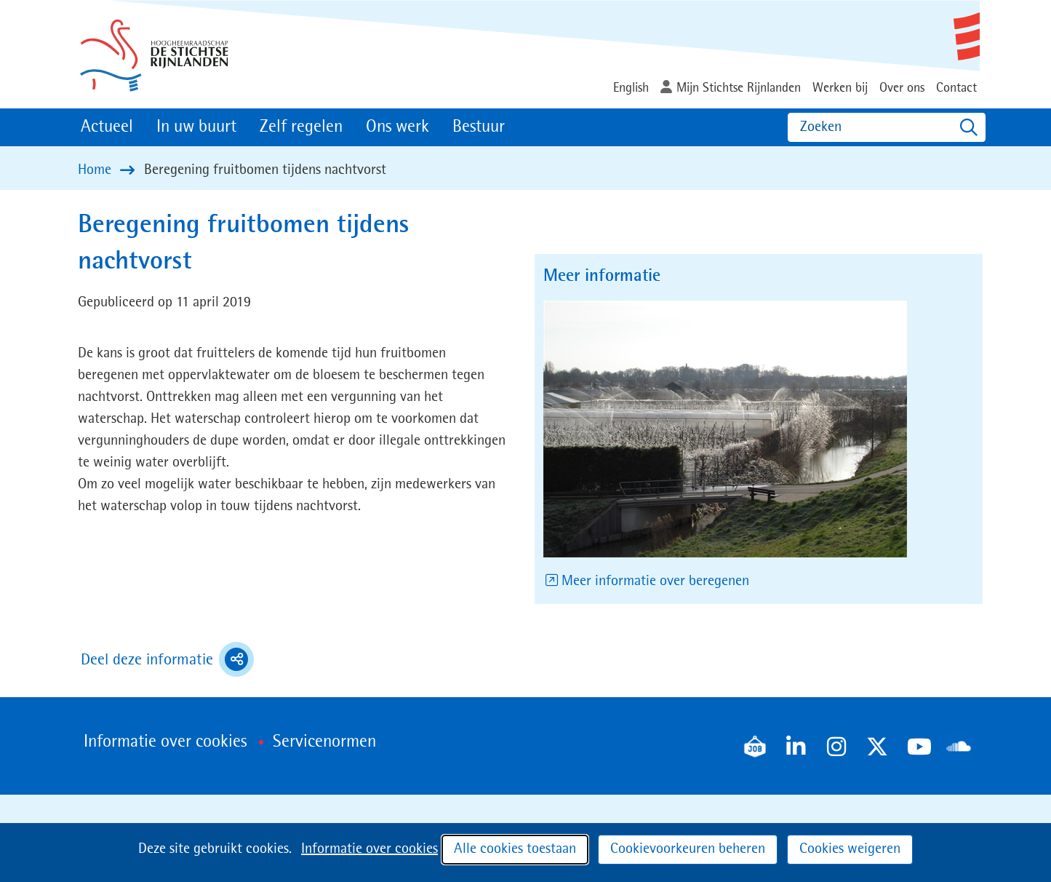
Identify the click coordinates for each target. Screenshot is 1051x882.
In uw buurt (196, 127)
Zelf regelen (301, 127)
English (631, 88)
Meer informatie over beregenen (656, 581)
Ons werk (397, 127)
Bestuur (478, 127)
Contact (956, 88)
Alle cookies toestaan (515, 849)
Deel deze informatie (167, 659)
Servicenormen (324, 742)
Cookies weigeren (849, 849)
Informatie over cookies (369, 849)
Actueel (107, 127)
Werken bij (840, 88)
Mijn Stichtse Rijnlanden (738, 88)
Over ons (901, 88)
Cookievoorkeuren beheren (687, 849)
